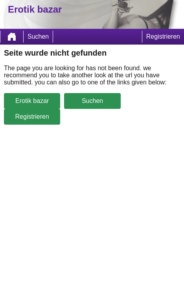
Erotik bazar (32, 100)
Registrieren (163, 36)
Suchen (38, 36)
